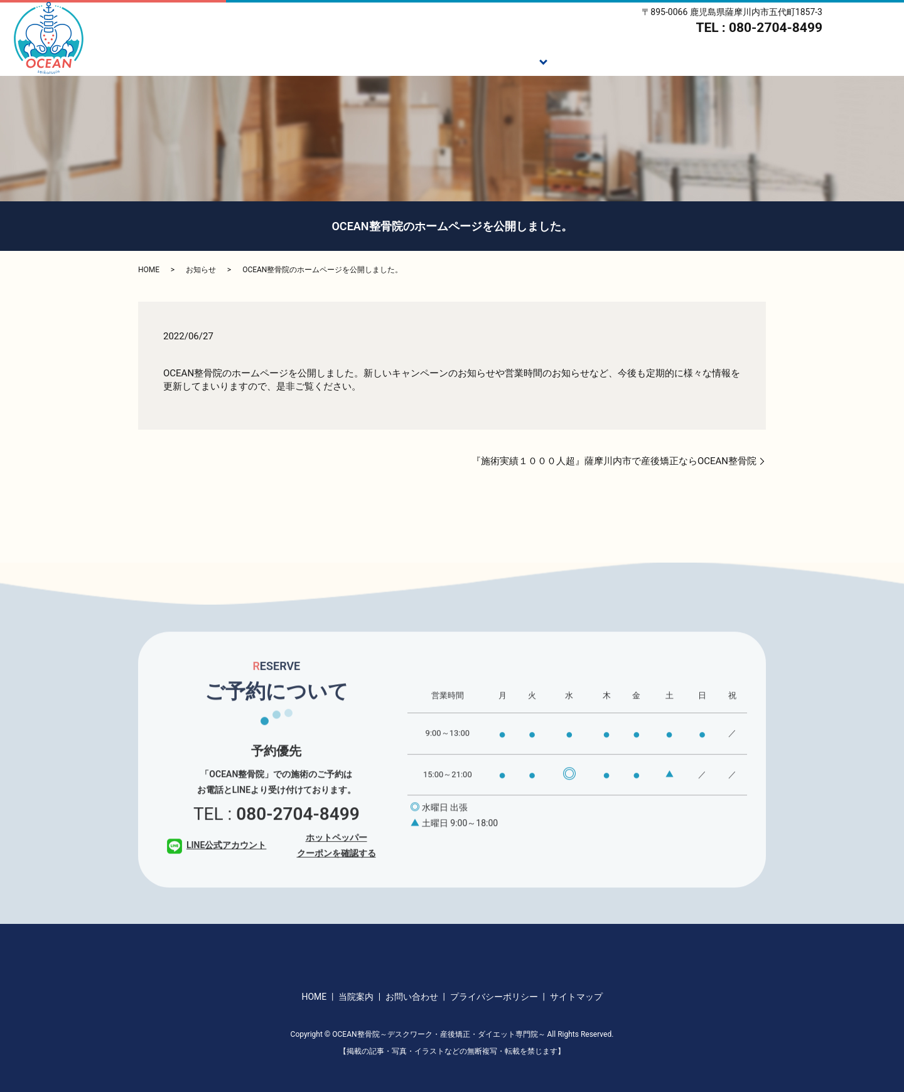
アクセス (872, 60)
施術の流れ (582, 60)
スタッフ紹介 (734, 60)
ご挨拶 (436, 60)
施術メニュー (504, 60)
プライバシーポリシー (494, 997)
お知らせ (201, 269)
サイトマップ (576, 997)
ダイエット (656, 60)
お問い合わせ (411, 997)
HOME (382, 60)
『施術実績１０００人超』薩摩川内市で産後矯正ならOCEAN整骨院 (613, 461)
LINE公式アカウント (216, 862)
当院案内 (808, 60)
